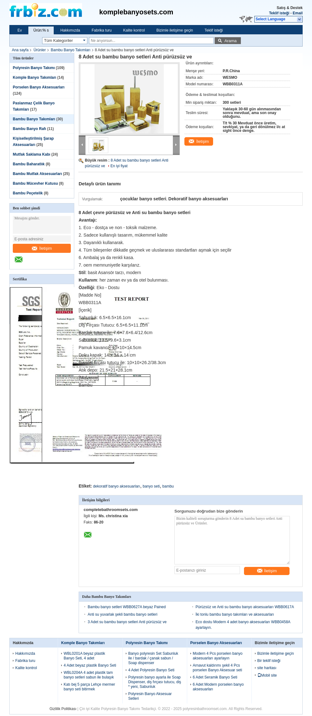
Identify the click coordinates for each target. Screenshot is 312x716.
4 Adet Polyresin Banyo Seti (151, 670)
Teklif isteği (279, 13)
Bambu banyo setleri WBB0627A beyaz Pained (127, 607)
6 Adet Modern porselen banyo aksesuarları (218, 686)
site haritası (266, 668)
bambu (168, 486)
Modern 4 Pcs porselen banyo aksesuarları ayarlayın (217, 655)
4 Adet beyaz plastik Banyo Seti (90, 665)
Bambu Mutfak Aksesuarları (37, 174)
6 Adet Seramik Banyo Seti (215, 677)
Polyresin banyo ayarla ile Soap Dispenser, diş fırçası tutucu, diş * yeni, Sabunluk (154, 682)
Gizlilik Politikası (63, 709)
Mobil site (267, 675)
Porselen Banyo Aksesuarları (39, 87)
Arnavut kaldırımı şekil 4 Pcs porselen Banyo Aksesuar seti (217, 667)
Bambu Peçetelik (28, 193)
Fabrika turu (102, 30)
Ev (19, 30)
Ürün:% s (41, 30)
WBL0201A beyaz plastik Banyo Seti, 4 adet (84, 655)
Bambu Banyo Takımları (70, 50)
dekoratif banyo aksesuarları (116, 486)
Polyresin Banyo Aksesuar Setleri (150, 696)
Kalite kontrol (134, 30)
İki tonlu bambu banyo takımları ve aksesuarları (235, 614)
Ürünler (39, 50)
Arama (230, 40)
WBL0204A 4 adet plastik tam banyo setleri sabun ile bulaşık (89, 674)
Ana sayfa (20, 50)
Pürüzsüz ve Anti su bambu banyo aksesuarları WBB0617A (245, 607)
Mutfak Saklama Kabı (31, 154)
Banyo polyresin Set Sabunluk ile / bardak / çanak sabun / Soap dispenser (153, 658)
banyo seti (151, 486)
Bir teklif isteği (268, 660)
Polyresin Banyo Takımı (34, 68)
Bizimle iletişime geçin (174, 30)
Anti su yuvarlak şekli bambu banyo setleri (122, 614)
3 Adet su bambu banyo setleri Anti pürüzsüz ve (127, 622)
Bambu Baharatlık (29, 164)
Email (298, 13)
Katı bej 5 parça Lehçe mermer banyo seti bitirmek (89, 686)
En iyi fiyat (119, 166)
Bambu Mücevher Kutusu (35, 183)
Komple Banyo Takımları (34, 77)
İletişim (42, 248)
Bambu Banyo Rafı (29, 129)
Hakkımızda (70, 30)
